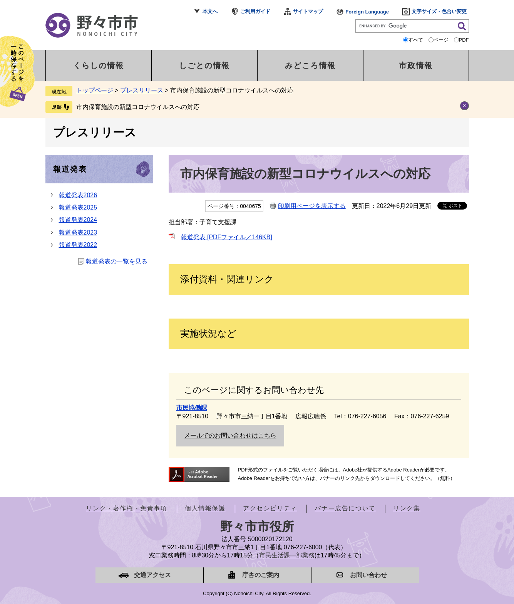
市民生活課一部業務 (287, 555)
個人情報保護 (205, 508)
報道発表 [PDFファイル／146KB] (226, 237)
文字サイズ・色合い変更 (439, 11)
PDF (464, 39)
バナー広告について (345, 508)
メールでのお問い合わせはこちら (230, 435)
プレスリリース (141, 90)
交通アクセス (152, 575)
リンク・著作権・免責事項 (126, 508)
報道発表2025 (78, 207)
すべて (415, 39)
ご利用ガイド (255, 11)
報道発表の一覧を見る (116, 261)
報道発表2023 (78, 232)
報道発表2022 (78, 245)
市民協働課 (191, 407)
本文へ (210, 11)
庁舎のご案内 (260, 575)
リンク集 (406, 508)
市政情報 (416, 65)
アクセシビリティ (270, 508)
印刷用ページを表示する (312, 206)
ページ (441, 39)
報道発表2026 (78, 195)
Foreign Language (367, 12)
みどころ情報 (310, 65)
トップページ (94, 90)
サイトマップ (308, 11)
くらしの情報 (98, 65)
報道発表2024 (78, 219)
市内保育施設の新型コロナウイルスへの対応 (137, 107)
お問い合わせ (368, 575)
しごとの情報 (204, 65)
